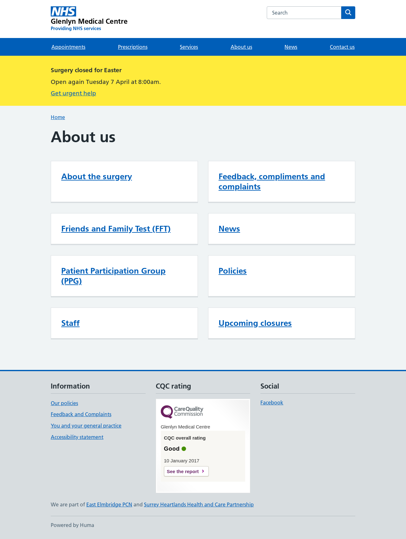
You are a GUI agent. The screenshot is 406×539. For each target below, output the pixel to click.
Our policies (64, 403)
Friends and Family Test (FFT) (116, 229)
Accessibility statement (77, 437)
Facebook (271, 402)
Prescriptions (132, 47)
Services (189, 47)
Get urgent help (73, 93)
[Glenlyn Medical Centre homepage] (89, 19)
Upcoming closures (255, 323)
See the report (183, 471)
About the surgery (96, 176)
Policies (233, 271)
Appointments (68, 47)
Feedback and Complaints (81, 414)
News (291, 47)
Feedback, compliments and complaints (272, 181)
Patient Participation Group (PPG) (113, 276)
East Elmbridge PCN (109, 504)
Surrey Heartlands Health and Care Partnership (199, 504)
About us (241, 47)
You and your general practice (86, 425)
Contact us (342, 47)
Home (58, 117)
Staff (70, 323)
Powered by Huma (72, 525)
